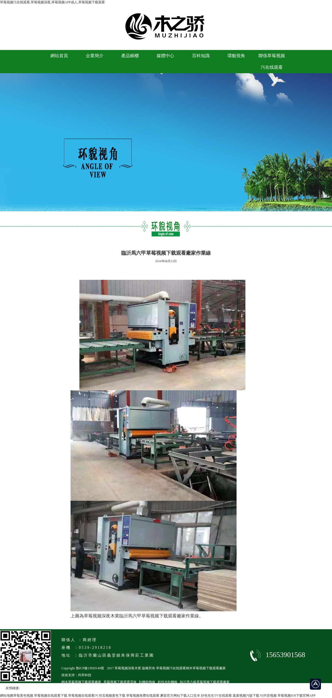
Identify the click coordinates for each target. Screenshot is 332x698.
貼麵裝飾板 (147, 682)
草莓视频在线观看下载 (50, 695)
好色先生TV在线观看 (216, 695)
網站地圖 (6, 695)
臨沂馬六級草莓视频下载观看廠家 (205, 682)
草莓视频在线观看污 (83, 695)
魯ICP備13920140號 (90, 668)
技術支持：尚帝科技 (76, 675)
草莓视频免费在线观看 (142, 695)
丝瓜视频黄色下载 (112, 695)
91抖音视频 (268, 695)
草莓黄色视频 (23, 695)
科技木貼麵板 (168, 682)
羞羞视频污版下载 (246, 695)
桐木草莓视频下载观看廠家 (81, 682)
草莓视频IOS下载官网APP (296, 695)
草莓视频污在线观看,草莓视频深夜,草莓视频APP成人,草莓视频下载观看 (52, 2)
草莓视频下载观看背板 (120, 682)
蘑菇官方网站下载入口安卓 (180, 695)
